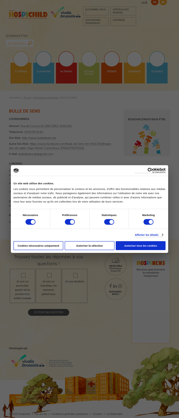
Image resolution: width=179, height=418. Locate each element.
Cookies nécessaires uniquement (38, 245)
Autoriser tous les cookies (140, 245)
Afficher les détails (146, 234)
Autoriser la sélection (89, 245)
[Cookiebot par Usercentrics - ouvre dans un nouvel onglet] (150, 170)
